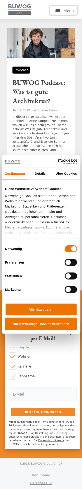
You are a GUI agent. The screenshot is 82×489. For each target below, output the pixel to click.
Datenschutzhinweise (51, 440)
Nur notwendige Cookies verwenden (41, 323)
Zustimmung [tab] (15, 173)
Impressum (41, 475)
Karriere (24, 366)
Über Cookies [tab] (66, 173)
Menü (68, 10)
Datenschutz (41, 483)
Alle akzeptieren (40, 309)
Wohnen (24, 356)
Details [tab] (40, 173)
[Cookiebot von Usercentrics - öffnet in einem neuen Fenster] (58, 161)
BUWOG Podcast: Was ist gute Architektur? (41, 99)
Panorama (26, 376)
